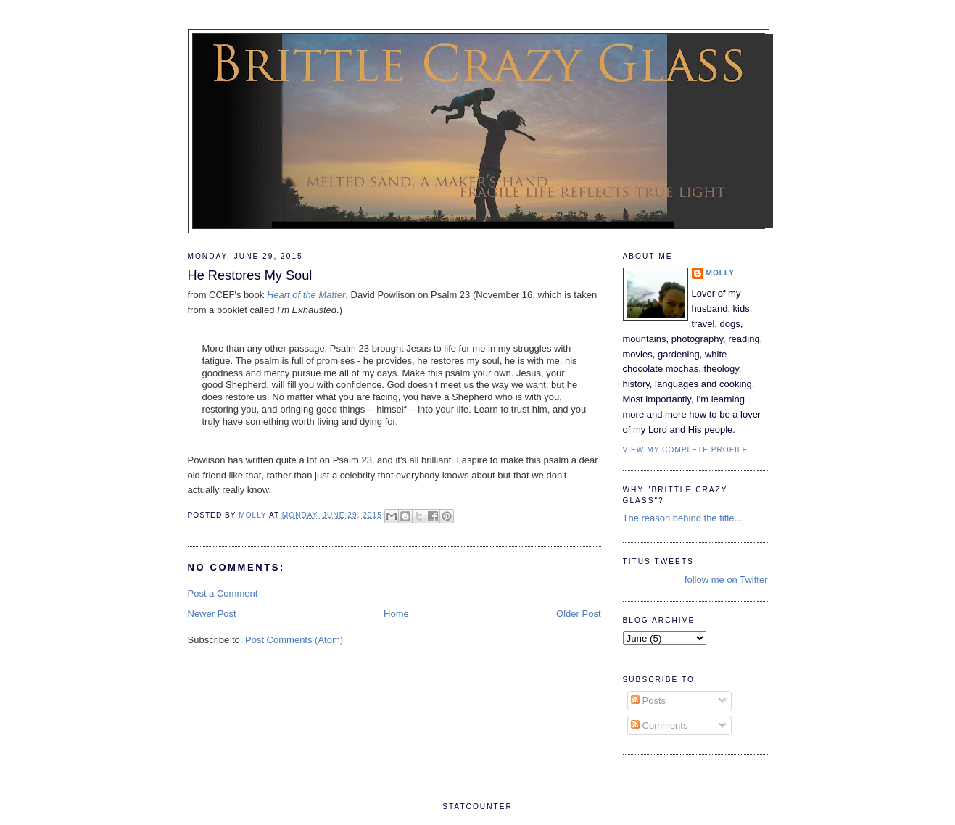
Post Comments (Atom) (294, 639)
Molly (720, 273)
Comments (659, 725)
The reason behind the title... (683, 518)
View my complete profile (685, 450)
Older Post (578, 613)
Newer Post (212, 613)
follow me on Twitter (726, 579)
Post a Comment (223, 593)
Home (396, 613)
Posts (648, 700)
